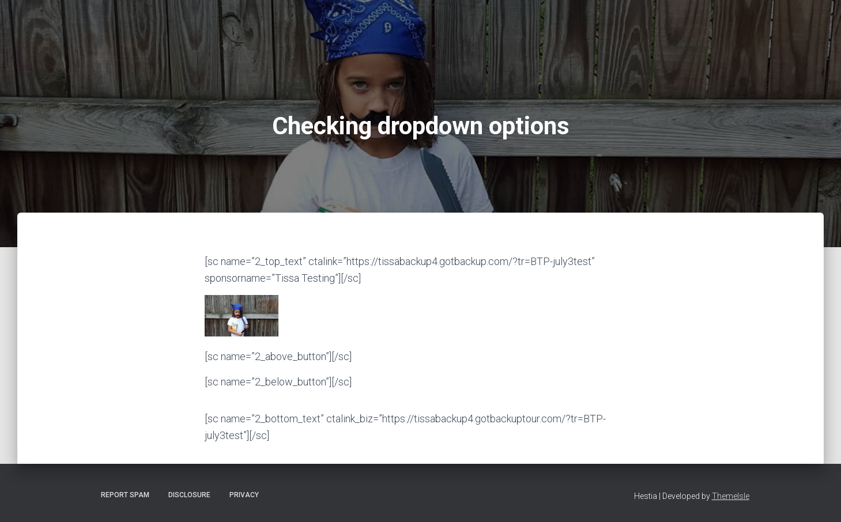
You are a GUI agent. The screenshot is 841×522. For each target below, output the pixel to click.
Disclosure (189, 495)
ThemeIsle (730, 496)
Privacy (244, 495)
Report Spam (125, 495)
